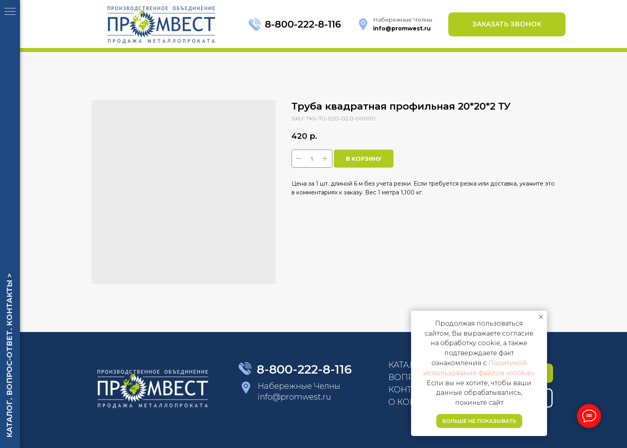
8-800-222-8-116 (303, 24)
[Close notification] (541, 317)
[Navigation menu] (10, 12)
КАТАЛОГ (407, 365)
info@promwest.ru (294, 397)
